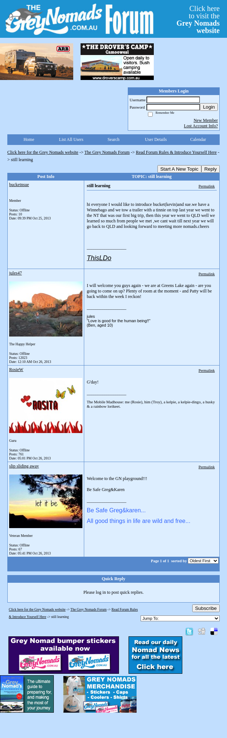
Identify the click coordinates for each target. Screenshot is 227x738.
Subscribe (206, 608)
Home (28, 139)
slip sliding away (24, 466)
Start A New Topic (179, 169)
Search (114, 139)
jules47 (15, 273)
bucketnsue (19, 184)
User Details (156, 139)
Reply (210, 169)
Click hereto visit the (198, 19)
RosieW (16, 369)
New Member (206, 120)
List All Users (71, 139)
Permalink (206, 186)
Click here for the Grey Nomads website (42, 152)
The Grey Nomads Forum (107, 152)
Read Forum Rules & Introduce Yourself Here (176, 152)
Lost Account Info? (201, 125)
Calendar (198, 139)
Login (209, 107)
